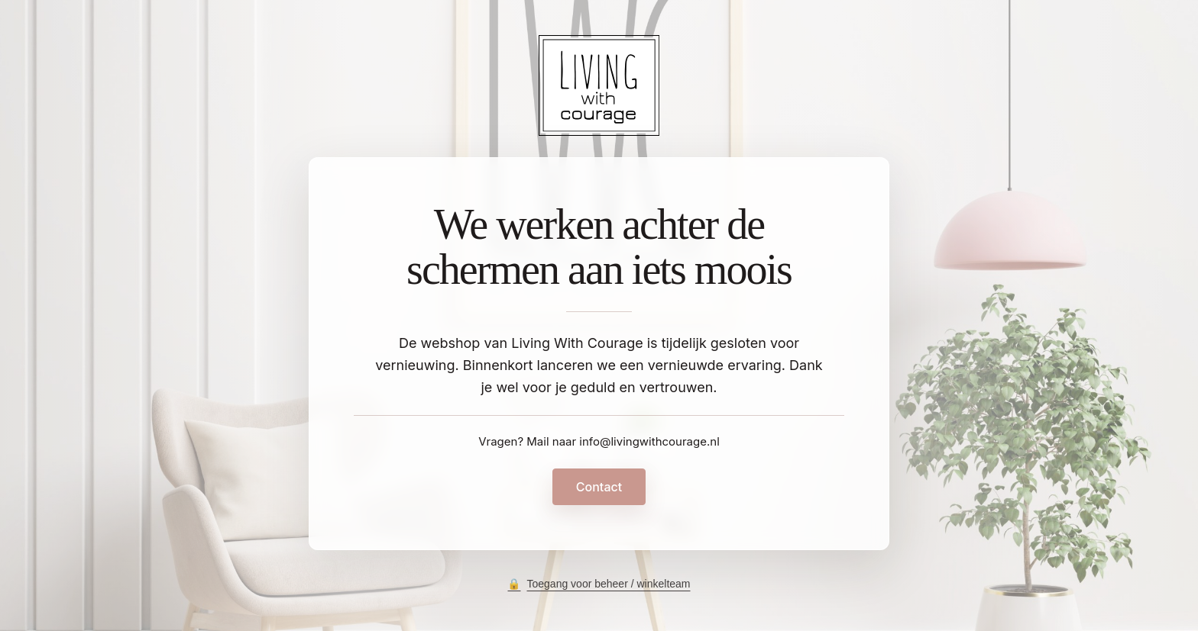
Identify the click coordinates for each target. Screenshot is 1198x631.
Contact (599, 486)
